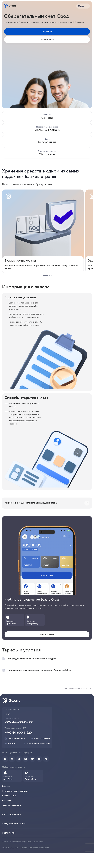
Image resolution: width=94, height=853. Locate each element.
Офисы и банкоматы (11, 805)
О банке (6, 786)
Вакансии (6, 800)
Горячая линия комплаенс (36, 743)
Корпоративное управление (15, 791)
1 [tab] (45, 275)
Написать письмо (40, 738)
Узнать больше (47, 634)
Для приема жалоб (15, 738)
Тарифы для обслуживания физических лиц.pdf (29, 658)
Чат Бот (10, 743)
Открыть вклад (47, 39)
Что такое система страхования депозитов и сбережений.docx (36, 670)
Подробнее (47, 31)
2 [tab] (49, 275)
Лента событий (9, 796)
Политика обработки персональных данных (22, 841)
